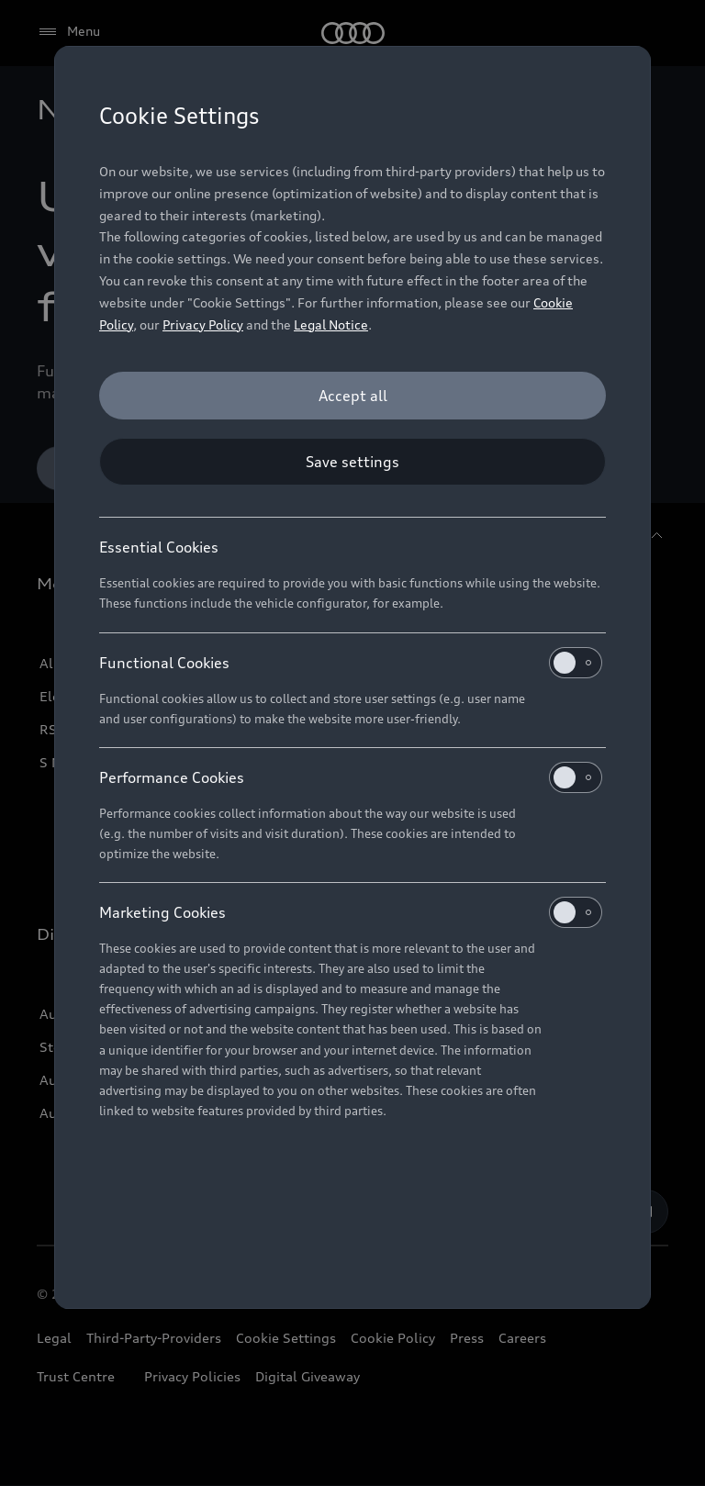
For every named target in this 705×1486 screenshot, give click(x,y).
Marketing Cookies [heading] (350, 912)
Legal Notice (331, 324)
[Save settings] (352, 462)
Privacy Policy (202, 324)
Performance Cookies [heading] (350, 777)
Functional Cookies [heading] (350, 663)
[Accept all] (352, 395)
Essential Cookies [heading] (158, 547)
